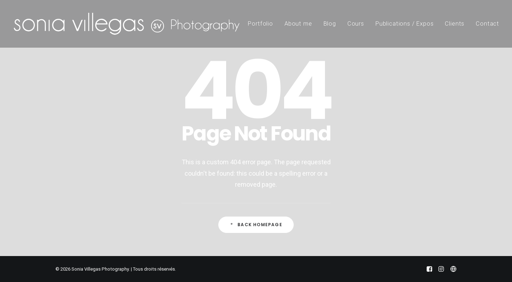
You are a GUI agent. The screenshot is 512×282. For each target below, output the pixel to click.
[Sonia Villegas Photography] (126, 24)
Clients (454, 23)
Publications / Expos (404, 23)
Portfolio (260, 23)
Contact (487, 23)
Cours (355, 23)
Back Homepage (256, 225)
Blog (330, 23)
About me (298, 23)
